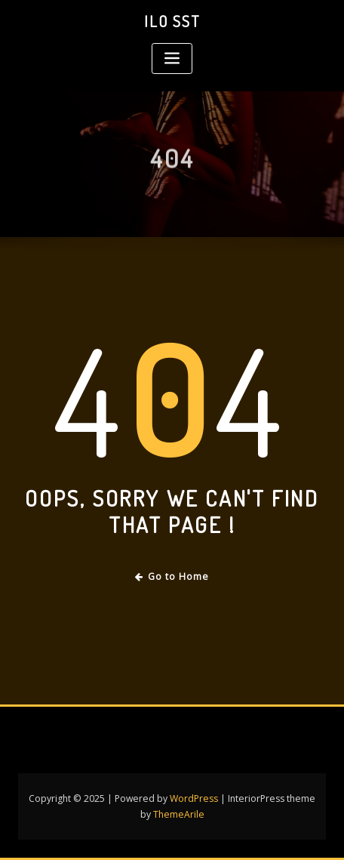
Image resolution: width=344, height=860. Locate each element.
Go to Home (172, 576)
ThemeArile (178, 814)
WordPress (194, 798)
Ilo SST (172, 21)
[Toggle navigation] (172, 58)
